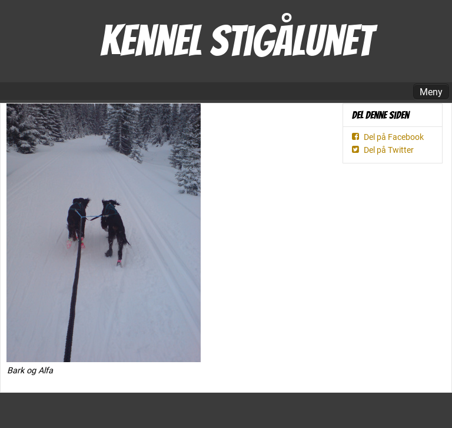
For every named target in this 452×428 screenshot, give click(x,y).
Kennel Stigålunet (236, 40)
